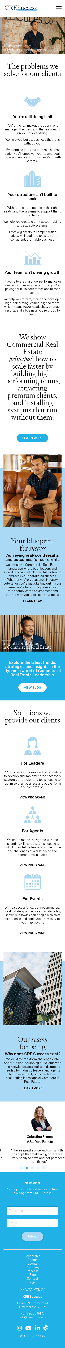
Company (32, 1267)
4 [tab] (38, 1168)
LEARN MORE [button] (32, 438)
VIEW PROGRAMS (33, 797)
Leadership (32, 1256)
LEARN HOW (32, 601)
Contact (32, 1279)
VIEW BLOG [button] (32, 687)
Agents (32, 1260)
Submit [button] (32, 1236)
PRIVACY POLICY (32, 1289)
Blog (32, 1275)
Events (32, 1263)
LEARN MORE (32, 1088)
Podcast (32, 1271)
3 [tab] (32, 1168)
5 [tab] (43, 1168)
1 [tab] (21, 1168)
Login (32, 1282)
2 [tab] (27, 1168)
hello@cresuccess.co (32, 1317)
